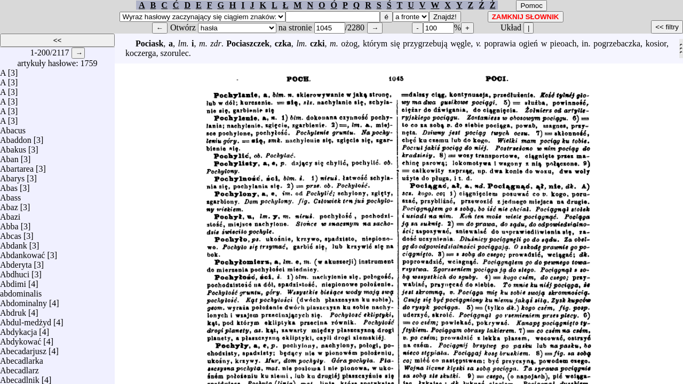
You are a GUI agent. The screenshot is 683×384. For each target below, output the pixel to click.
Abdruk (13, 310)
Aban (9, 156)
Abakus (13, 146)
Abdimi (13, 281)
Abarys (12, 175)
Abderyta (16, 262)
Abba (9, 223)
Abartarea (17, 166)
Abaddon (15, 137)
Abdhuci (14, 271)
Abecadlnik (19, 377)
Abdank (13, 242)
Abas (9, 185)
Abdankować (22, 252)
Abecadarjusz (23, 348)
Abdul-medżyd (25, 319)
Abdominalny (23, 300)
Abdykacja (18, 329)
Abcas (10, 233)
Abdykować (20, 338)
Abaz (9, 204)
